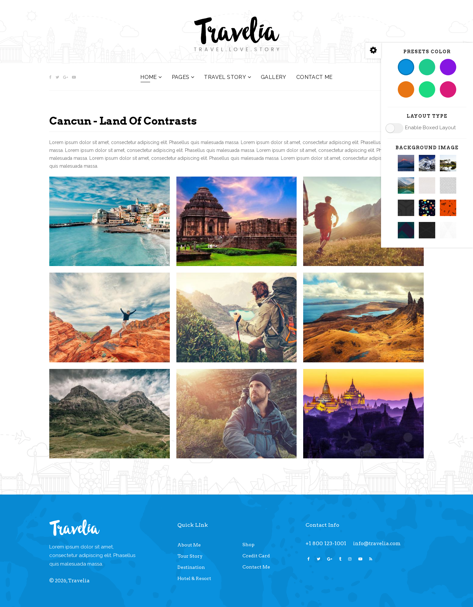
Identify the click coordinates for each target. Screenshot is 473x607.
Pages (181, 77)
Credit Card (256, 555)
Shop (248, 544)
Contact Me (314, 77)
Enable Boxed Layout (430, 128)
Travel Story (225, 77)
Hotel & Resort (194, 578)
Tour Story (190, 556)
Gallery (273, 77)
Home (148, 77)
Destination (191, 567)
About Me (189, 544)
